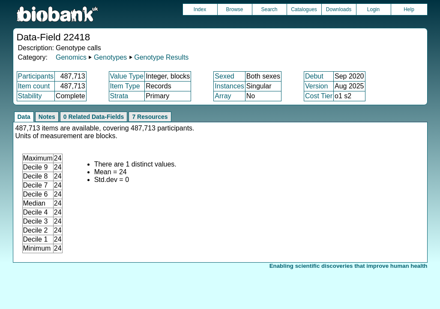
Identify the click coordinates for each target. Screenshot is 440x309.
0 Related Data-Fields (93, 116)
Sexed (224, 76)
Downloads (338, 9)
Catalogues (304, 9)
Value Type (127, 76)
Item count (34, 86)
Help (409, 9)
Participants (36, 76)
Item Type (125, 86)
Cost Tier (318, 96)
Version (316, 86)
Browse (234, 9)
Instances (229, 86)
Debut (314, 76)
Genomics (71, 57)
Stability (30, 96)
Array (223, 96)
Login (373, 9)
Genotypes (110, 57)
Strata (119, 96)
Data (24, 116)
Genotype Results (161, 57)
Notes (47, 116)
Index (200, 9)
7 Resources (150, 116)
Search (269, 9)
